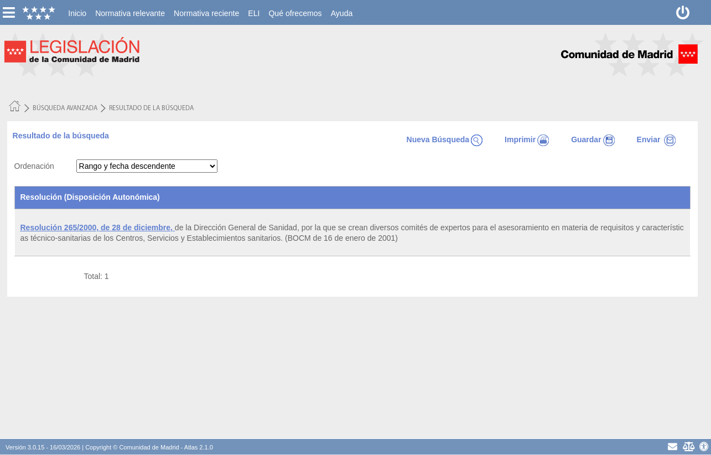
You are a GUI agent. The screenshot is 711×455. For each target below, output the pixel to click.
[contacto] (672, 446)
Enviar (656, 139)
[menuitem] (77, 13)
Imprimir (527, 139)
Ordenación (34, 166)
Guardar (592, 139)
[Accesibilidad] (704, 446)
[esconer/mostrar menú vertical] (8, 12)
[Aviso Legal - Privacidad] (688, 446)
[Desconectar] (683, 12)
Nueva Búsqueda (445, 139)
